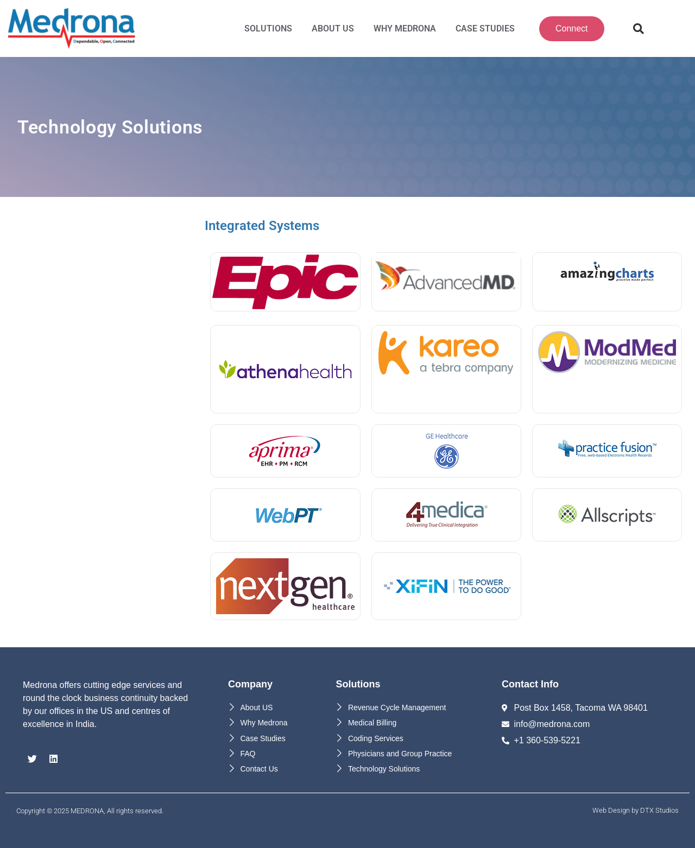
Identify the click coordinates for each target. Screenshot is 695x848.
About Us (333, 28)
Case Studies (485, 28)
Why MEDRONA (405, 28)
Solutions (268, 28)
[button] (638, 29)
